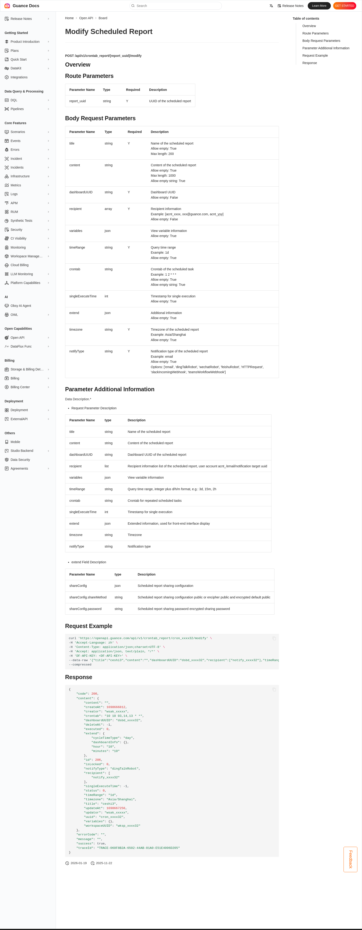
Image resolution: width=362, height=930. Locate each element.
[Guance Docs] (7, 5)
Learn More (319, 5)
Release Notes (291, 5)
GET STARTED (344, 5)
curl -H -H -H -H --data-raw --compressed (174, 651)
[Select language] (271, 5)
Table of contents (306, 18)
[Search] (176, 5)
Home (69, 18)
